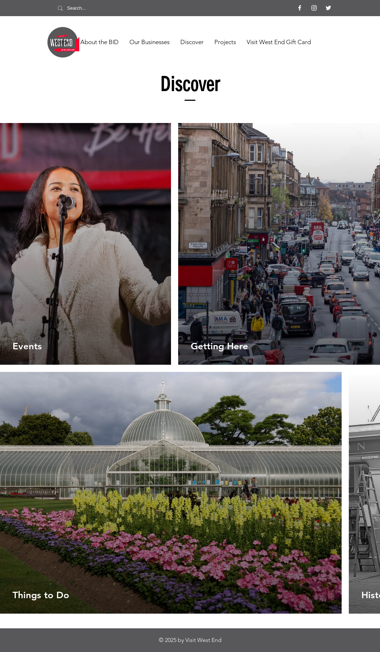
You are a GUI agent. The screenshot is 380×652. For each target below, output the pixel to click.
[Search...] (85, 8)
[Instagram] (314, 7)
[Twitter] (328, 7)
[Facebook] (299, 7)
